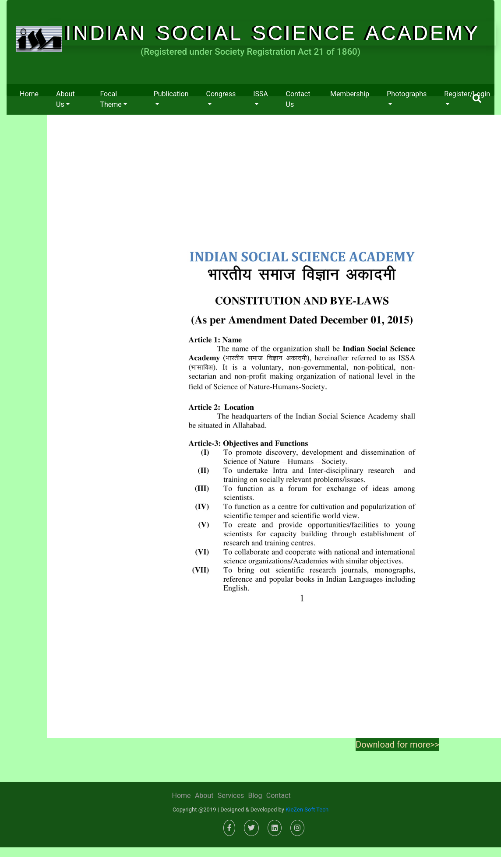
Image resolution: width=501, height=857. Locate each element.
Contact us (298, 99)
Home (29, 94)
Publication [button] (171, 94)
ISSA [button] (260, 94)
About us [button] (65, 99)
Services (231, 795)
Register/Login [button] (467, 94)
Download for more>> (397, 744)
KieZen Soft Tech (307, 809)
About (204, 795)
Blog (255, 795)
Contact (278, 795)
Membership (349, 94)
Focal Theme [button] (110, 99)
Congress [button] (221, 94)
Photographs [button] (407, 94)
